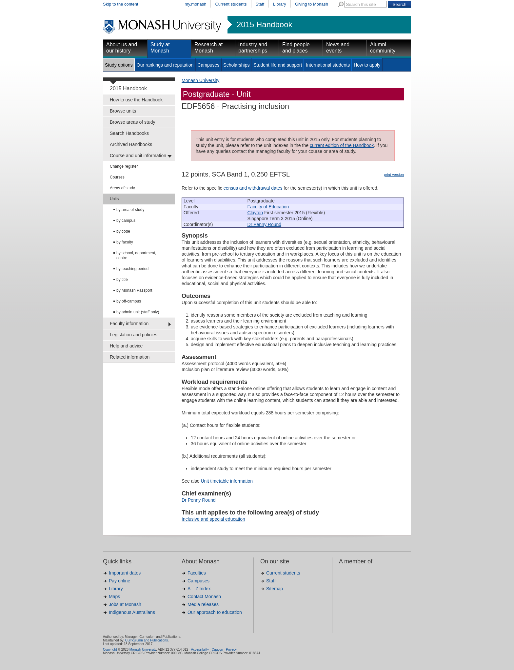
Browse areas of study (132, 122)
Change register (124, 166)
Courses (117, 177)
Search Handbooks (129, 133)
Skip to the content (120, 4)
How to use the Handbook (136, 99)
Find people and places (296, 47)
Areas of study (122, 188)
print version (394, 175)
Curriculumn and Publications (146, 640)
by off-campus (128, 301)
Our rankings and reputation (165, 65)
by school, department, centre (136, 255)
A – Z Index (199, 588)
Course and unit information (138, 155)
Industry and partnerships (252, 47)
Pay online (119, 580)
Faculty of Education (268, 206)
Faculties (197, 573)
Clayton (255, 212)
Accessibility (199, 649)
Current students (231, 4)
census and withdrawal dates (253, 188)
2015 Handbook (264, 25)
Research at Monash (208, 47)
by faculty (124, 242)
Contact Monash (204, 596)
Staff (260, 4)
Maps (114, 596)
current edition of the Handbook (342, 145)
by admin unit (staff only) (137, 312)
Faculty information (129, 323)
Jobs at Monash (125, 604)
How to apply (367, 65)
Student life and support (277, 65)
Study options (119, 65)
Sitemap (274, 588)
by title (122, 279)
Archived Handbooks (131, 144)
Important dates (125, 573)
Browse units (123, 111)
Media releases (203, 604)
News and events (337, 47)
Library (279, 4)
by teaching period (132, 268)
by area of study (130, 209)
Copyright (110, 649)
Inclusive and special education (213, 519)
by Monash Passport (134, 290)
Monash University (200, 80)
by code (123, 231)
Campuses (208, 65)
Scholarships (236, 65)
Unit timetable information (227, 481)
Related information (129, 357)
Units (114, 199)
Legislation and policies (133, 334)
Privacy (231, 649)
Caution (217, 649)
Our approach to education (215, 612)
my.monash (195, 4)
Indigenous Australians (132, 612)
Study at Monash (160, 47)
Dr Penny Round (264, 224)
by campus (125, 220)
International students (328, 65)
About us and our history (121, 47)
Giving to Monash (311, 4)
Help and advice (126, 345)
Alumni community (382, 47)
